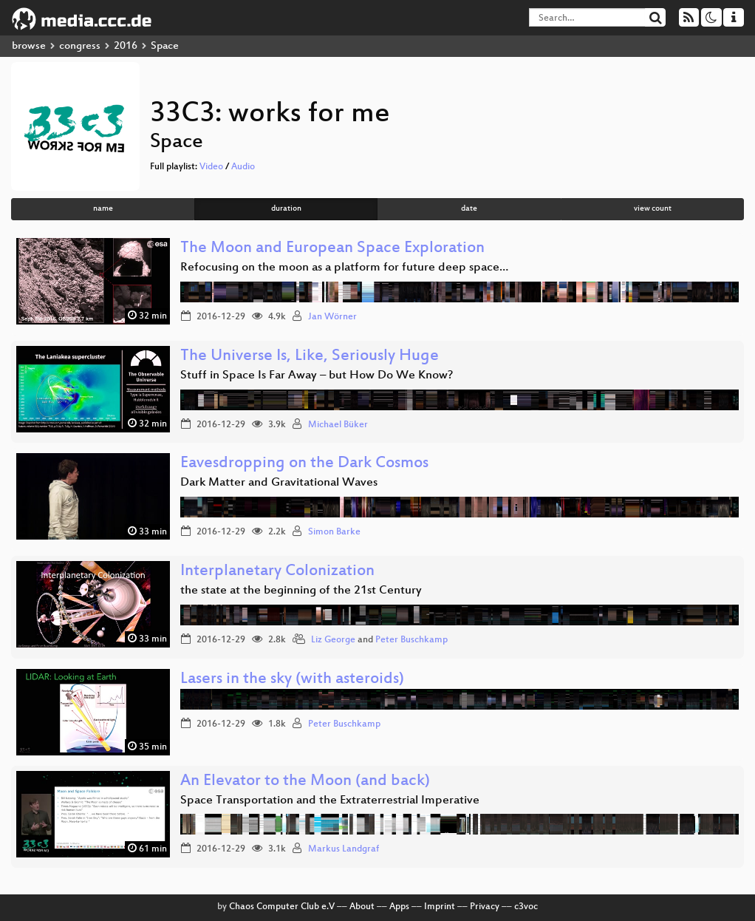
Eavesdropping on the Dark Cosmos (304, 464)
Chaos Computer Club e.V (282, 907)
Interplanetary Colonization (277, 572)
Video (211, 167)
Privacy (484, 907)
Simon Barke (334, 532)
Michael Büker (338, 425)
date (469, 209)
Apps (399, 907)
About (362, 907)
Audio (243, 167)
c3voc (526, 907)
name (103, 209)
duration (286, 209)
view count (653, 209)
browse (29, 46)
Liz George (333, 640)
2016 (125, 46)
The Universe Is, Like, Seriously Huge (309, 356)
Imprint (439, 907)
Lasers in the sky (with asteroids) (292, 679)
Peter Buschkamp (411, 640)
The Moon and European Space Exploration (332, 248)
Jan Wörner (332, 317)
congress (79, 46)
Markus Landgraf (343, 849)
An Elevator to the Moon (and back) (305, 781)
